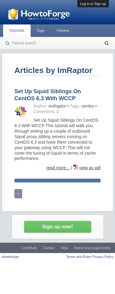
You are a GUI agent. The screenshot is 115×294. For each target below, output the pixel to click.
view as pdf (90, 167)
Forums (63, 30)
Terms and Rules (79, 257)
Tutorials (17, 30)
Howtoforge (10, 257)
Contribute (29, 248)
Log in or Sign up (93, 4)
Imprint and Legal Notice (92, 248)
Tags (40, 30)
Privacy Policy (103, 257)
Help (64, 248)
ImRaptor (57, 106)
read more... (57, 167)
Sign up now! (57, 226)
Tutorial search (24, 43)
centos (87, 106)
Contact (49, 248)
